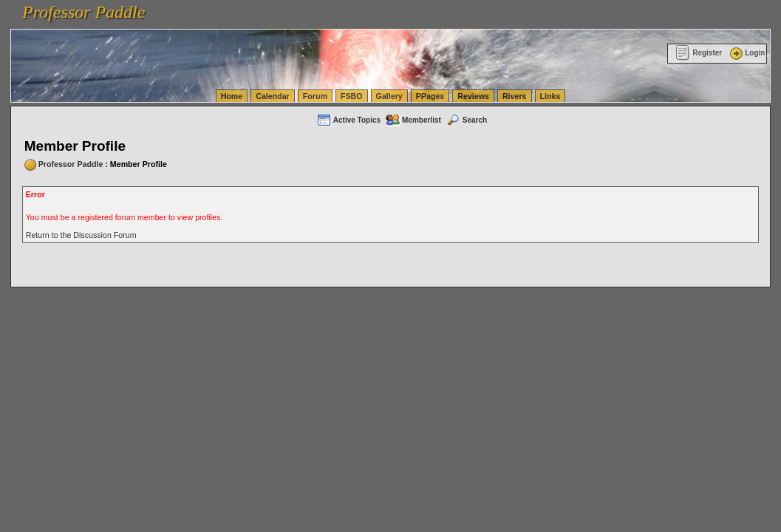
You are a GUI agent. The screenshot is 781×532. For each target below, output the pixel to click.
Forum (315, 96)
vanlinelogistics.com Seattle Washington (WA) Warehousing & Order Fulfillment (417, 7)
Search (466, 120)
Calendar (273, 96)
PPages (430, 96)
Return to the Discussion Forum (81, 235)
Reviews (473, 96)
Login (746, 53)
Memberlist (413, 120)
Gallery (389, 96)
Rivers (514, 96)
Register (698, 53)
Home (232, 96)
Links (550, 96)
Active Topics (348, 120)
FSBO (352, 96)
